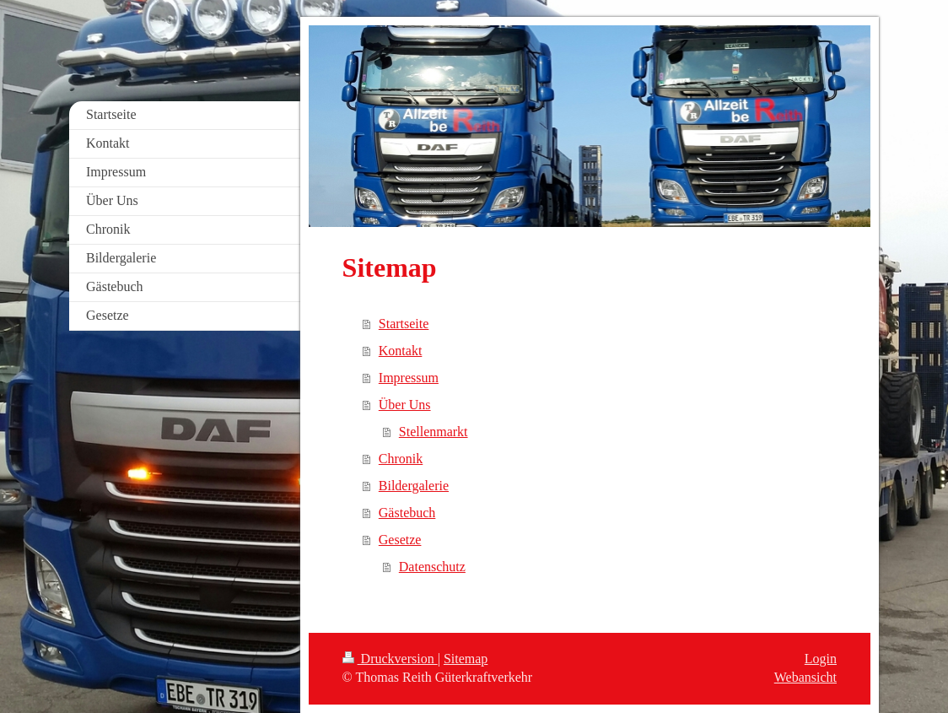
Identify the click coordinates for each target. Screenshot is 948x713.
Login (821, 658)
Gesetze (400, 539)
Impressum (409, 377)
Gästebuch (407, 512)
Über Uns (405, 404)
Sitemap (465, 658)
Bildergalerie (414, 485)
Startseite (404, 323)
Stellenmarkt (433, 431)
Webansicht (805, 677)
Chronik (401, 458)
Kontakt (401, 350)
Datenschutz (432, 566)
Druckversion (390, 658)
